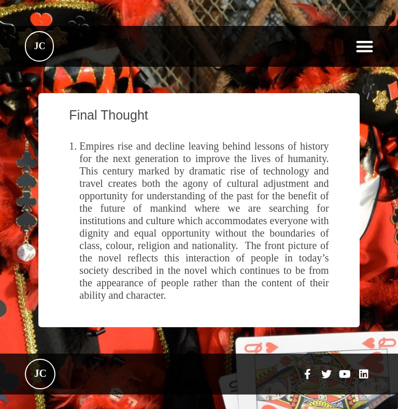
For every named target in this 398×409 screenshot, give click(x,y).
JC (39, 46)
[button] (364, 46)
